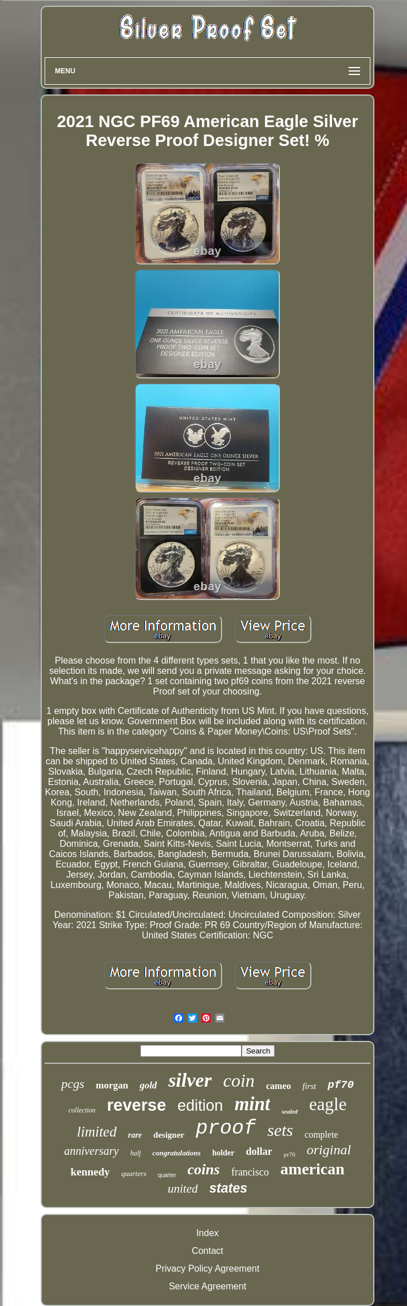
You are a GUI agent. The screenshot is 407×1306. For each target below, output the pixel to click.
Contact (207, 1251)
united (183, 1188)
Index (207, 1233)
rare (135, 1135)
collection (82, 1110)
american (312, 1169)
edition (200, 1105)
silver (190, 1080)
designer (168, 1134)
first (309, 1086)
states (228, 1188)
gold (148, 1085)
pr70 (289, 1154)
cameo (278, 1086)
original (329, 1149)
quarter (167, 1175)
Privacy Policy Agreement (207, 1268)
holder (223, 1153)
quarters (134, 1173)
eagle (327, 1104)
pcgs (72, 1083)
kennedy (90, 1172)
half (135, 1153)
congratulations (176, 1153)
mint (252, 1104)
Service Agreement (207, 1286)
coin (239, 1080)
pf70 (340, 1085)
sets (280, 1129)
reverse (136, 1105)
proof (226, 1128)
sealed (290, 1111)
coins (204, 1169)
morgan (112, 1085)
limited (96, 1131)
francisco (250, 1172)
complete (321, 1134)
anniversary (91, 1151)
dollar (259, 1151)
